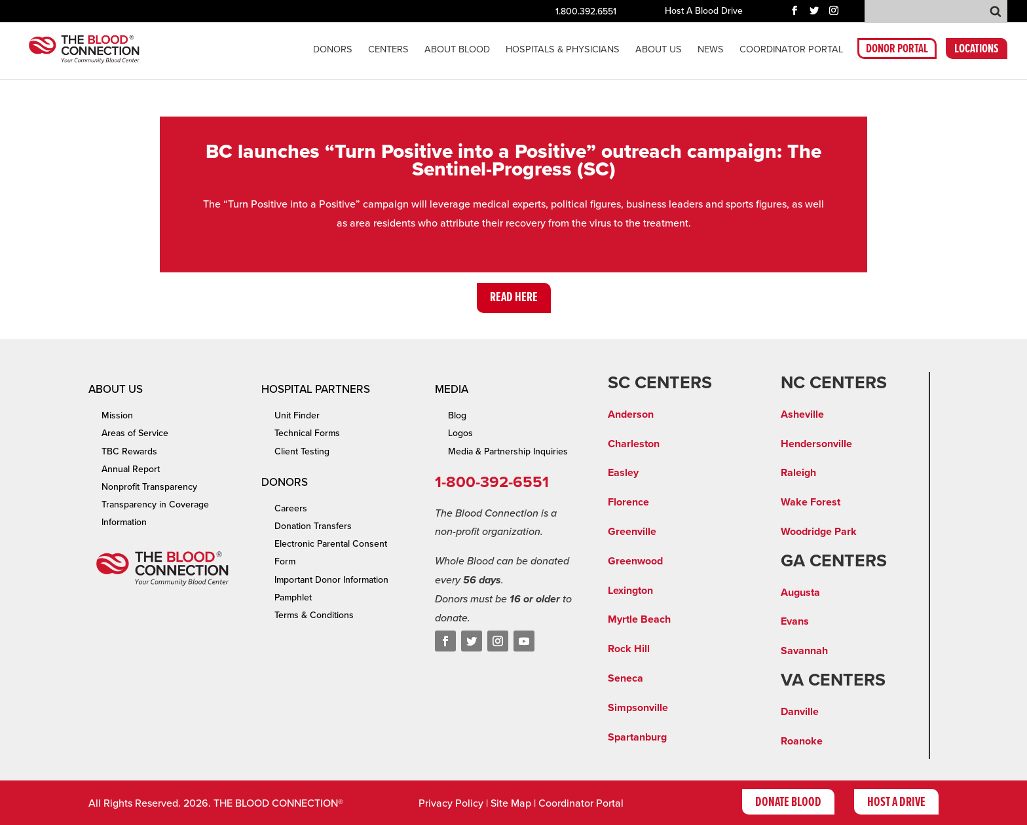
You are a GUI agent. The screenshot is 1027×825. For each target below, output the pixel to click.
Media (451, 389)
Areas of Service (135, 433)
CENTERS (388, 50)
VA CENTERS (833, 680)
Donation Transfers (313, 526)
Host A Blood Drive (704, 11)
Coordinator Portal (581, 803)
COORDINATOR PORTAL (791, 50)
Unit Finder (297, 415)
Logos (460, 433)
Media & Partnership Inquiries (508, 451)
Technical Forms (307, 433)
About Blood (457, 50)
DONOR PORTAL (897, 51)
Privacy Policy (451, 803)
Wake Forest (810, 502)
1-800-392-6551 (492, 482)
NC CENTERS (834, 383)
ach (662, 619)
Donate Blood (788, 802)
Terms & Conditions (314, 615)
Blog (457, 415)
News (711, 50)
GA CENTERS (834, 561)
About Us (658, 50)
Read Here (514, 297)
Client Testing (301, 451)
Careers (290, 508)
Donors (332, 50)
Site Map (511, 803)
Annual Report (131, 469)
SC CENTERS (660, 383)
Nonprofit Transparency (149, 486)
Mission (117, 415)
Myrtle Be (631, 619)
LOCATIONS (976, 51)
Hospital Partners (315, 389)
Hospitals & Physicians (563, 50)
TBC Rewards (129, 451)
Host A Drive (896, 802)
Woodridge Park (819, 531)
